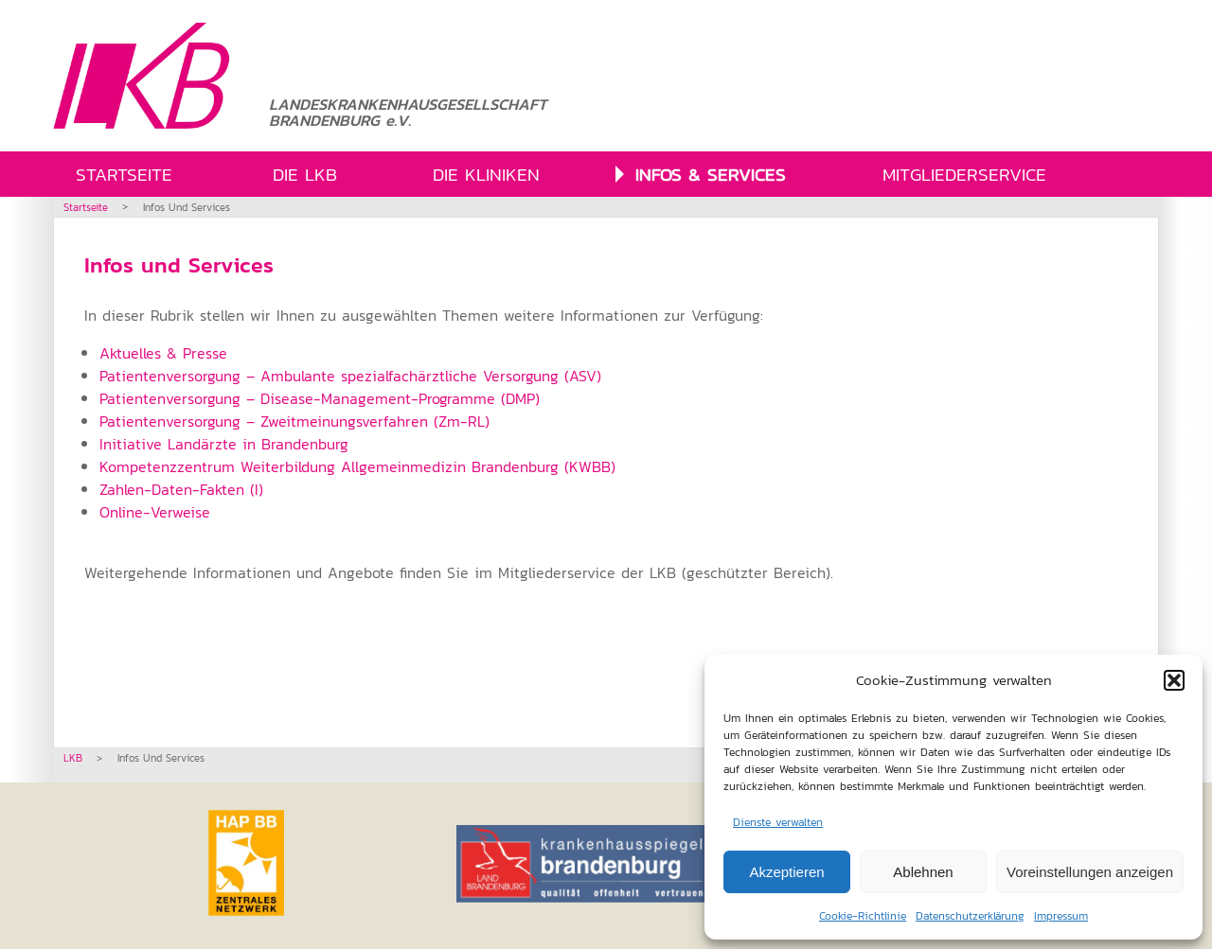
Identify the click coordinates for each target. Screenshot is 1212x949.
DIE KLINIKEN (486, 174)
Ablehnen (923, 872)
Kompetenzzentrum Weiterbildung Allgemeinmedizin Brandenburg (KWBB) (357, 466)
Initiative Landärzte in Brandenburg (223, 443)
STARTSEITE (124, 174)
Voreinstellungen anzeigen (1090, 872)
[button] (1174, 680)
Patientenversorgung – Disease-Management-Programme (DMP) (319, 398)
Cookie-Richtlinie (862, 915)
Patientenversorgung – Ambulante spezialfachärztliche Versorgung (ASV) (350, 375)
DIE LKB (305, 174)
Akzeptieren (786, 872)
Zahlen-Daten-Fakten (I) (181, 489)
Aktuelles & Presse (163, 353)
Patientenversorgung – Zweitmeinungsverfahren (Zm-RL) (294, 421)
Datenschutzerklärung (970, 915)
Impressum (1061, 915)
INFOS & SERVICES (710, 174)
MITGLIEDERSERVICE (964, 174)
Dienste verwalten (778, 822)
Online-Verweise (154, 512)
